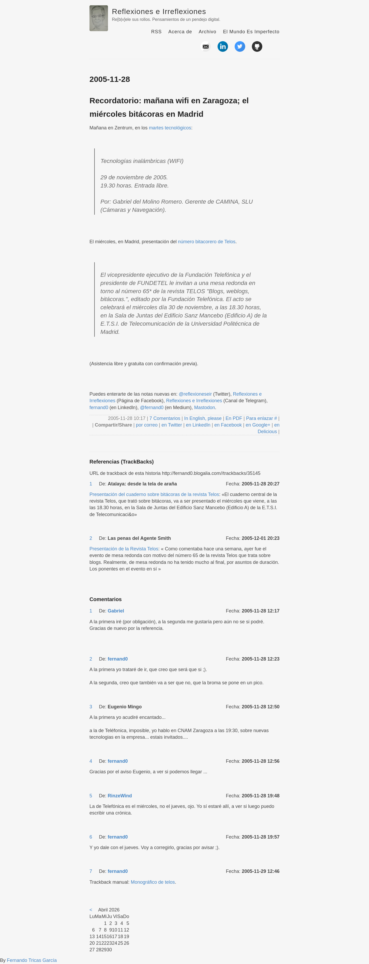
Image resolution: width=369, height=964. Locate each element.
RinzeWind (120, 795)
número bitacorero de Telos (206, 241)
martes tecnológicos (170, 127)
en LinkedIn (198, 425)
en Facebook (227, 425)
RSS (156, 31)
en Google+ (258, 425)
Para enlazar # (261, 418)
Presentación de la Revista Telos (123, 548)
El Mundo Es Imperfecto (251, 31)
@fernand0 (151, 407)
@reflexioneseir (195, 394)
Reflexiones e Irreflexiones (159, 11)
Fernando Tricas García (32, 960)
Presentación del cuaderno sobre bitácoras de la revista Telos (154, 494)
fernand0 (98, 407)
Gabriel (116, 611)
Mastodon (204, 407)
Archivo (207, 31)
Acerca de (180, 31)
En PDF (234, 418)
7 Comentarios (165, 418)
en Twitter (172, 425)
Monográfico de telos (153, 882)
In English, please (203, 418)
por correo (146, 425)
